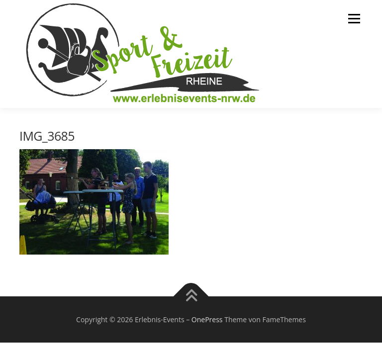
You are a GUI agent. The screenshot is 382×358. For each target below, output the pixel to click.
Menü (354, 18)
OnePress (207, 319)
